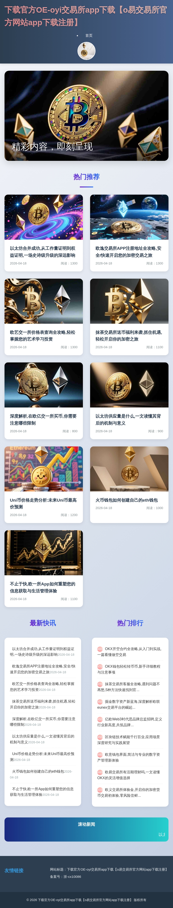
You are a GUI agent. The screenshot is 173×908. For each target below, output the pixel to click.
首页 (89, 35)
